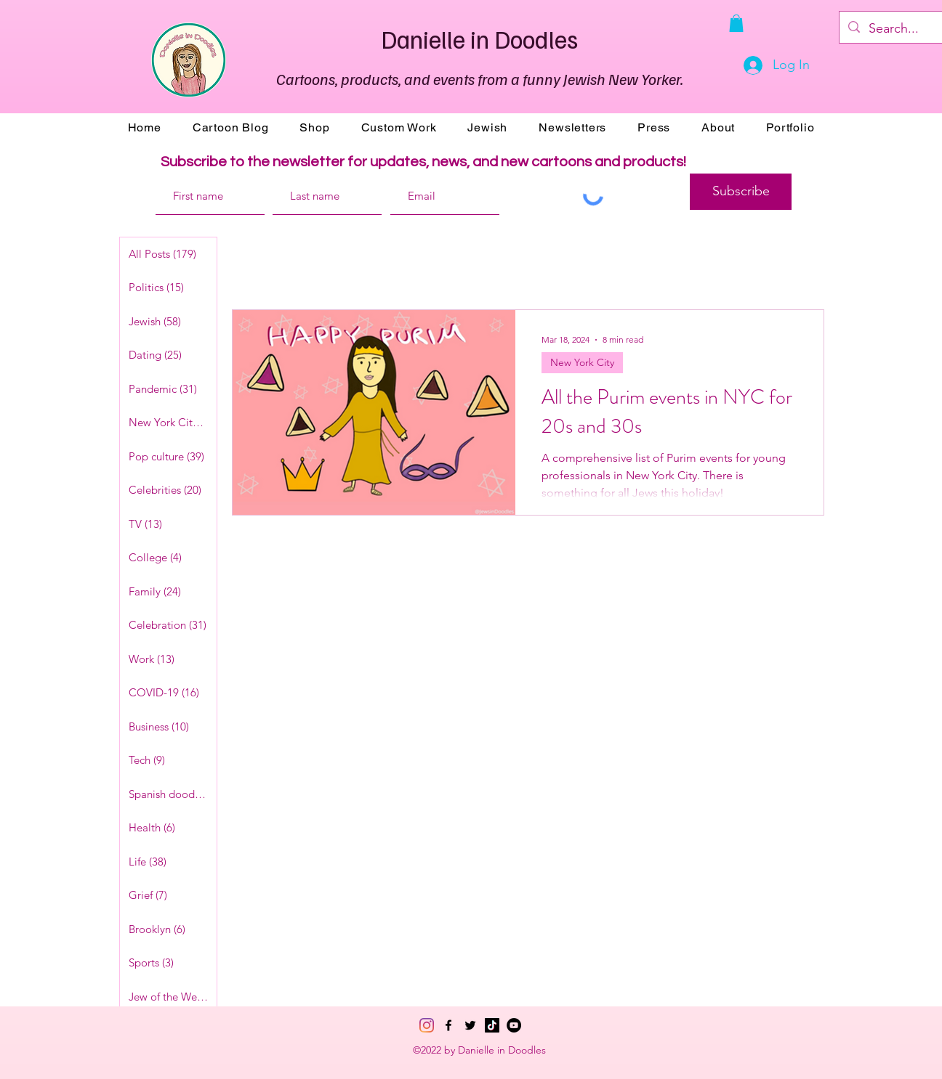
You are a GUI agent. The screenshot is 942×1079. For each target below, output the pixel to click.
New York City (582, 362)
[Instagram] (426, 1025)
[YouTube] (514, 1025)
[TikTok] (492, 1025)
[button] (736, 23)
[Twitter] (470, 1025)
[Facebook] (448, 1025)
